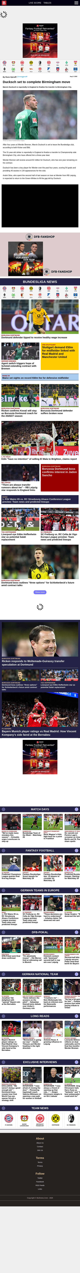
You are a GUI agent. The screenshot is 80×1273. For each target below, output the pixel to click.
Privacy (40, 1224)
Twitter (39, 1237)
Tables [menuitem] (47, 3)
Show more (40, 651)
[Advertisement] (40, 37)
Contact (40, 1205)
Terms (40, 1221)
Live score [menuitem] (35, 3)
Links (40, 1248)
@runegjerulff (22, 71)
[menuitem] (5, 3)
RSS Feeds (40, 1244)
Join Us (40, 1209)
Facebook (40, 1240)
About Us (40, 1201)
